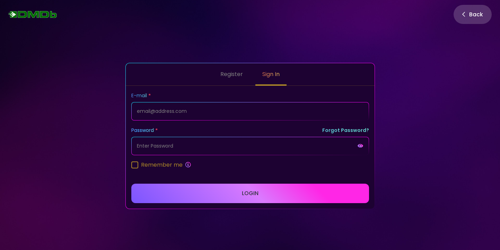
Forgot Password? (345, 130)
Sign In (271, 74)
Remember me (162, 165)
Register (231, 74)
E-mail (139, 95)
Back (472, 14)
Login (250, 193)
